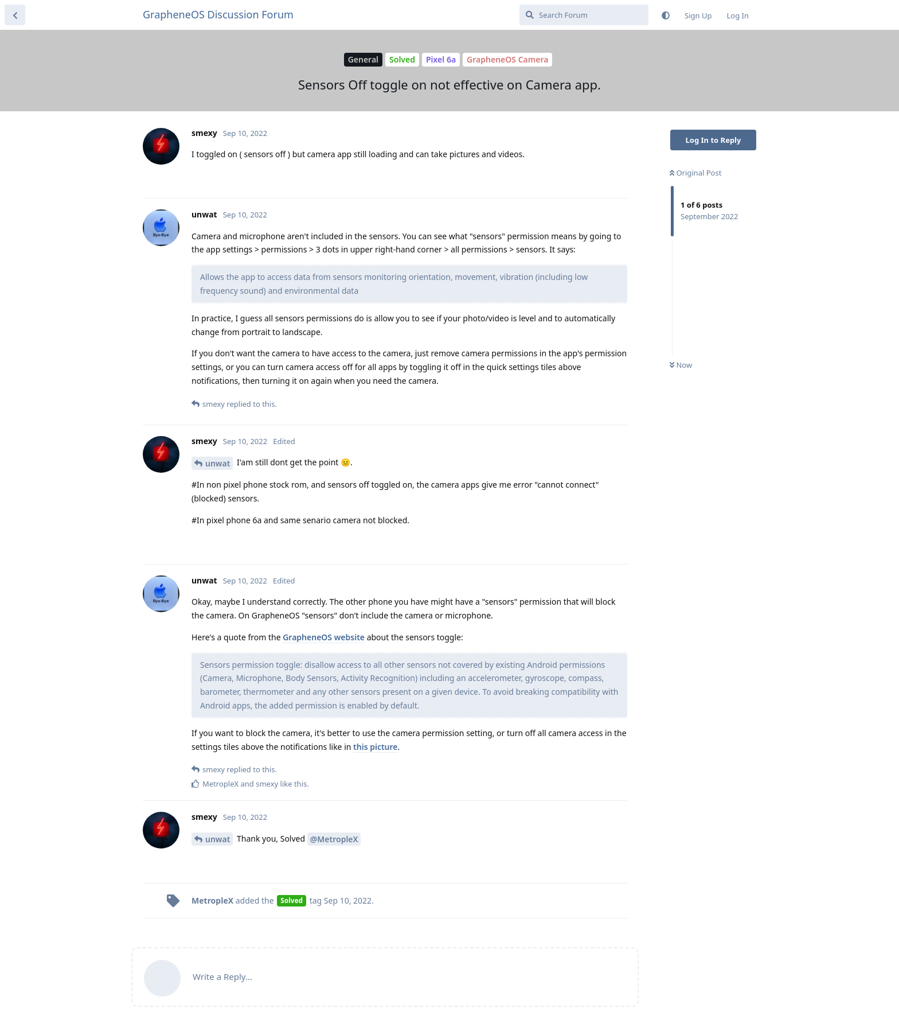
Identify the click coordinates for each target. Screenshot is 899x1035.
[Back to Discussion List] (15, 15)
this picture (375, 746)
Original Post (695, 173)
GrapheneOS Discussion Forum (218, 14)
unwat (217, 463)
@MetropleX (334, 839)
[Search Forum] (583, 15)
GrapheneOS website (324, 637)
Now (681, 365)
